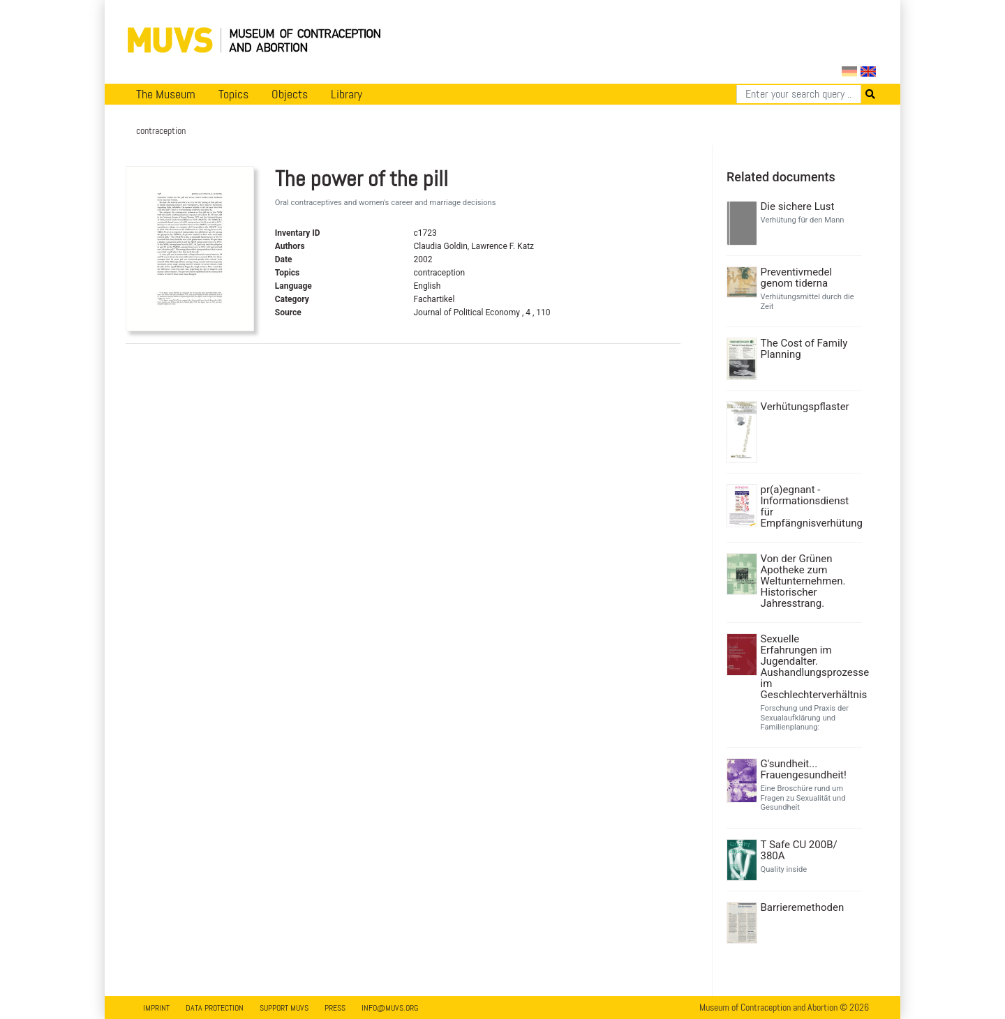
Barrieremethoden (802, 907)
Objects (289, 94)
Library (346, 94)
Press (335, 1007)
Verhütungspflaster (805, 406)
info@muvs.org (390, 1007)
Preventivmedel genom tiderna (797, 277)
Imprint (156, 1007)
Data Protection (215, 1007)
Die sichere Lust (798, 206)
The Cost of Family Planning (804, 349)
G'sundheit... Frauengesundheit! (804, 769)
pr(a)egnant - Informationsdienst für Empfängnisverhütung (810, 506)
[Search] (798, 94)
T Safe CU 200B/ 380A (799, 850)
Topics (233, 94)
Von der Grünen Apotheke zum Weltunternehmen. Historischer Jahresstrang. (803, 581)
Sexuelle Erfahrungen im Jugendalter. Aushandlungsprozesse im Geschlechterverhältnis (810, 666)
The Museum (165, 94)
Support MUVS (284, 1007)
